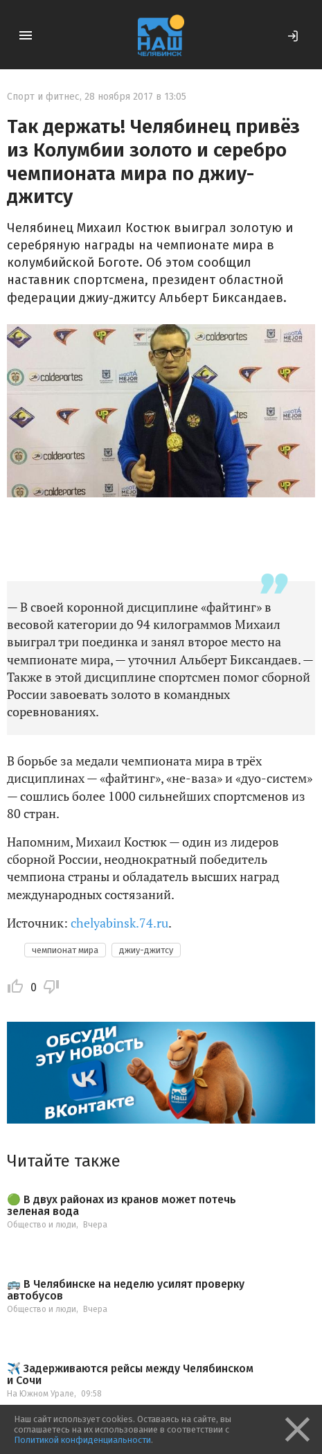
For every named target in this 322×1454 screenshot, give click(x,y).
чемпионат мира (65, 950)
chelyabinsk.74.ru (119, 922)
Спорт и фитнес (43, 96)
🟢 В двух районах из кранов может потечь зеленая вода (121, 1206)
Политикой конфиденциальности (82, 1440)
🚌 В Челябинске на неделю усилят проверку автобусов (125, 1290)
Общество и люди (41, 1225)
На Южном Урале (40, 1394)
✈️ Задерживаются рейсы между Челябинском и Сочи (130, 1375)
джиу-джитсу (146, 950)
